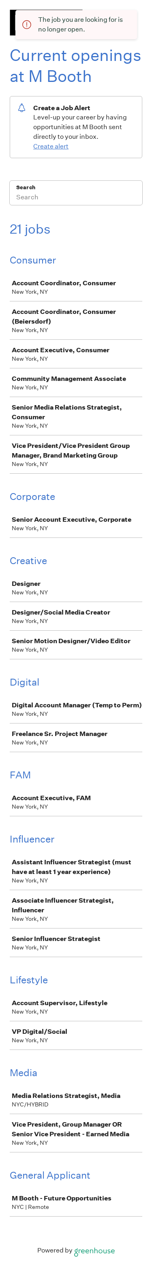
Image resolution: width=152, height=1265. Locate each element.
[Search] (76, 198)
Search (25, 187)
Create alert (51, 146)
